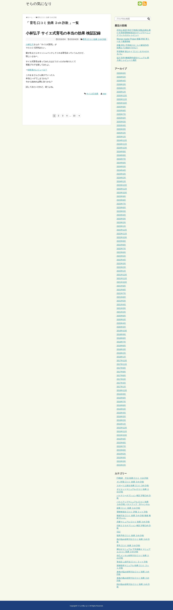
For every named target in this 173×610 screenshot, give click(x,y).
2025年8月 (121, 111)
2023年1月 (121, 226)
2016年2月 (121, 420)
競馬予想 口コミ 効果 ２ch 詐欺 (130, 536)
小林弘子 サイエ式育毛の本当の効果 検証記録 (63, 33)
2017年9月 (121, 368)
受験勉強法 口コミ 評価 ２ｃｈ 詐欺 (132, 512)
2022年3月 (121, 264)
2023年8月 (121, 200)
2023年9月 (121, 196)
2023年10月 (122, 193)
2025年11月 (122, 99)
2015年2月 (121, 465)
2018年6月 (121, 346)
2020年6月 (121, 316)
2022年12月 (122, 230)
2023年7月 (121, 204)
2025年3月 (121, 129)
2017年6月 (121, 376)
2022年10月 (122, 237)
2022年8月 (121, 245)
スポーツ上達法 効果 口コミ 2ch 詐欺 (133, 486)
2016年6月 (121, 405)
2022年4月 (121, 260)
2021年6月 (121, 297)
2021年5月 (121, 301)
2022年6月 (121, 252)
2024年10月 (122, 148)
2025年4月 (121, 125)
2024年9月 (121, 152)
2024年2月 (121, 178)
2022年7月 (121, 249)
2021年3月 (121, 308)
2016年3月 (121, 417)
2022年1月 (121, 271)
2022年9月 (121, 241)
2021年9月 (121, 286)
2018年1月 (121, 357)
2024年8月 (121, 155)
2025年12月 (122, 96)
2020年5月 (121, 320)
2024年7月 (121, 159)
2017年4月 (121, 383)
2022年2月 (121, 267)
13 (74, 116)
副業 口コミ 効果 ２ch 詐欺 (128, 508)
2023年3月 (121, 219)
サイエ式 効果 (92, 94)
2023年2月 (121, 223)
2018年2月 (121, 353)
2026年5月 (121, 77)
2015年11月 (122, 432)
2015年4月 (121, 458)
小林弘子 (30, 44)
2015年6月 (121, 450)
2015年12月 (122, 428)
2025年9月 (121, 107)
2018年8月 (121, 338)
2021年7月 (121, 293)
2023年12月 (122, 185)
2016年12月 (122, 390)
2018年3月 (121, 349)
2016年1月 (121, 424)
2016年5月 (121, 409)
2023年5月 (121, 211)
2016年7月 (121, 402)
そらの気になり (39, 4)
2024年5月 (121, 167)
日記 (118, 532)
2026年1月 (121, 92)
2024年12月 (122, 140)
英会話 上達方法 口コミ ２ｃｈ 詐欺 (132, 562)
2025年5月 (121, 122)
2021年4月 (121, 305)
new (104, 94)
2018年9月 (121, 334)
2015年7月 (121, 446)
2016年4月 (121, 413)
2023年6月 (121, 208)
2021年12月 (122, 275)
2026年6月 (121, 73)
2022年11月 (122, 234)
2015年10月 (122, 435)
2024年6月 (121, 163)
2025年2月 (121, 133)
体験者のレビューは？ (37, 70)
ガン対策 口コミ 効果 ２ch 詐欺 (130, 482)
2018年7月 (121, 342)
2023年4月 (121, 215)
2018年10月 (122, 331)
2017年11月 (122, 364)
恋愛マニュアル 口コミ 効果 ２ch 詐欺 (133, 522)
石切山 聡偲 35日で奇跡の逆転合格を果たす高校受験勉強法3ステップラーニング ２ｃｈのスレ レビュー (134, 32)
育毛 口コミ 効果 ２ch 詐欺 (94, 39)
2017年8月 (121, 372)
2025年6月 (121, 118)
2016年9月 (121, 394)
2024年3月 (121, 174)
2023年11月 (122, 189)
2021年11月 (122, 278)
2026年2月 (121, 88)
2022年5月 (121, 256)
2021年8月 (121, 290)
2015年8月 (121, 443)
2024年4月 (121, 170)
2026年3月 (121, 84)
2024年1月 (121, 181)
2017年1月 (121, 387)
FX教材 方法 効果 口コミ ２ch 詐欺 (132, 478)
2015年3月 (121, 461)
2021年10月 (122, 282)
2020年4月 (121, 323)
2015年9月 (121, 439)
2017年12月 (122, 361)
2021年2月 (121, 312)
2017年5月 (121, 379)
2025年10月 (122, 103)
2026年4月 (121, 81)
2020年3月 (121, 327)
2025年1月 (121, 137)
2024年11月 (122, 144)
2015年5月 (121, 454)
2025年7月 (121, 114)
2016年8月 (121, 398)
